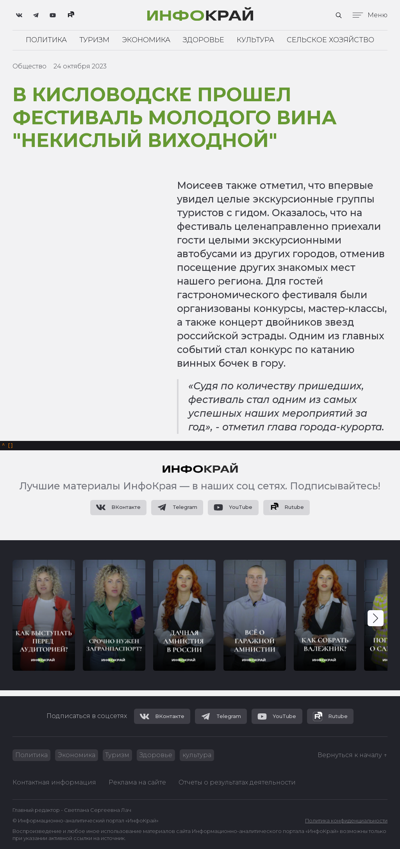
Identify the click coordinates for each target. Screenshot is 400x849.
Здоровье (203, 40)
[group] (43, 617)
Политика (46, 40)
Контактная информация (54, 782)
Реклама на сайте (137, 782)
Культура (255, 40)
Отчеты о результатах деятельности (237, 782)
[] (7, 447)
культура (204, 754)
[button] (376, 621)
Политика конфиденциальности (346, 821)
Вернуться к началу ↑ (353, 754)
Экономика (146, 40)
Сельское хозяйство (330, 40)
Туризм (94, 40)
